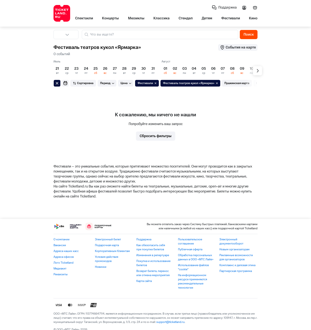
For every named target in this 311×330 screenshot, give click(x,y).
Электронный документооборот (231, 241)
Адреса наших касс (66, 251)
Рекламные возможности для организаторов (236, 257)
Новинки (100, 267)
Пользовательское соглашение (190, 241)
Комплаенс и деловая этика (237, 265)
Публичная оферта (190, 249)
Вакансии (59, 245)
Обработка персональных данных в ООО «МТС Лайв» (195, 257)
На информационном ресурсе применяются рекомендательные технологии (192, 281)
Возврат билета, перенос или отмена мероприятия (153, 273)
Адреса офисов (63, 257)
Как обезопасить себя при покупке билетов (150, 247)
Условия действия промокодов (106, 259)
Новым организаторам (234, 249)
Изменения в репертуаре (152, 255)
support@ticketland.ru (170, 322)
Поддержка (143, 239)
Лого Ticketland (63, 263)
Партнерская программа (235, 271)
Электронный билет (108, 239)
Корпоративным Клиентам (112, 251)
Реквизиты (60, 274)
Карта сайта (144, 281)
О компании (61, 239)
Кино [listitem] (253, 18)
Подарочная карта (107, 245)
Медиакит (59, 269)
